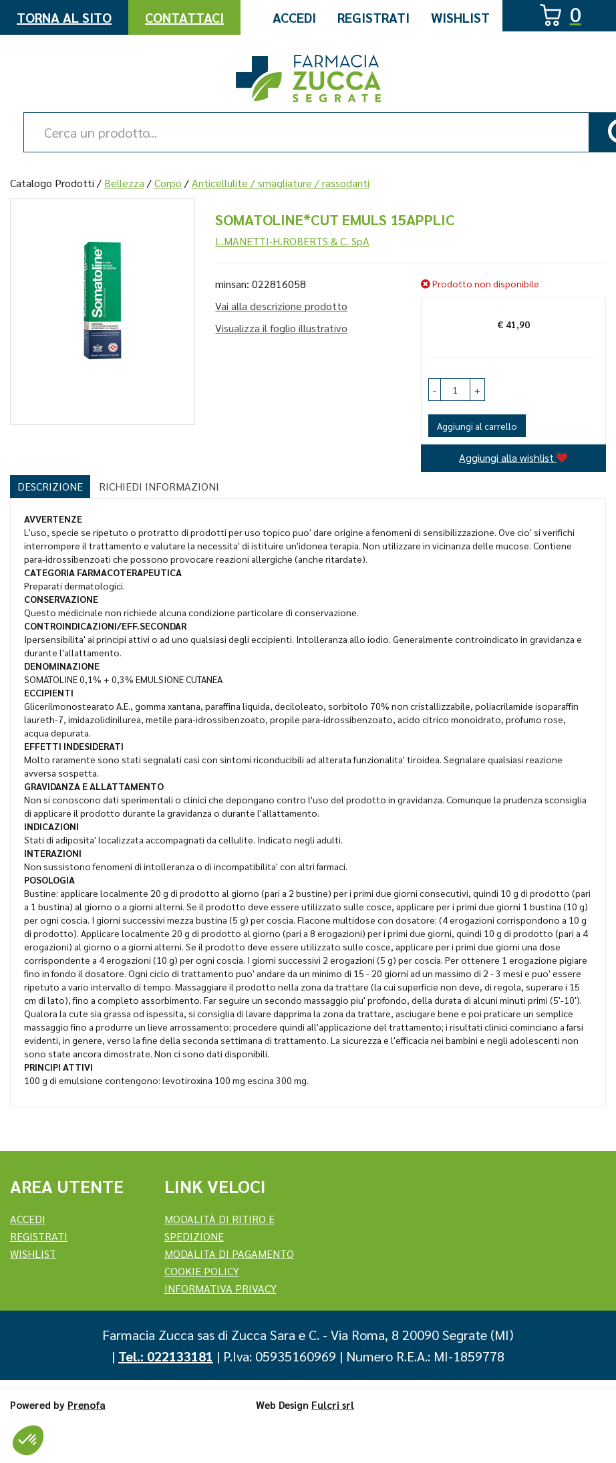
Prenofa (86, 1404)
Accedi (294, 17)
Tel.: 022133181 (165, 1356)
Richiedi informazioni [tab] (159, 486)
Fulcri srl (332, 1404)
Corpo (168, 183)
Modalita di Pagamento (229, 1253)
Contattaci (184, 17)
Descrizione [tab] (50, 486)
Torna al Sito (64, 17)
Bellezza (124, 183)
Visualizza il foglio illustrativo (281, 328)
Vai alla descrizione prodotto (281, 306)
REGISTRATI (38, 1236)
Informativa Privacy (220, 1288)
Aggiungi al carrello (477, 426)
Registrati (373, 17)
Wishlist (460, 17)
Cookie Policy (201, 1271)
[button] (434, 389)
